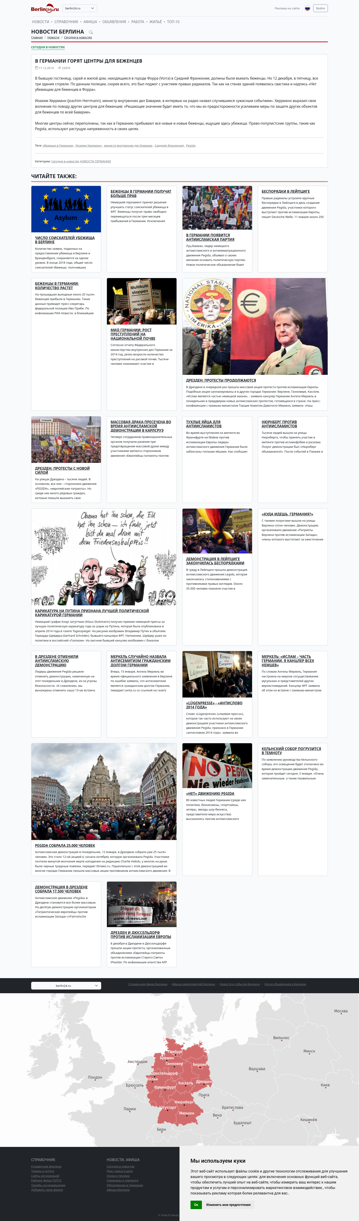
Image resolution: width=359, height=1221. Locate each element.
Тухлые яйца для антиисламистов (204, 424)
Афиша (90, 21)
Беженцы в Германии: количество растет (57, 285)
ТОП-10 (173, 21)
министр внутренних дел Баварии (128, 145)
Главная (37, 37)
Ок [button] (196, 1205)
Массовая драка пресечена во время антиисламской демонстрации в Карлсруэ (141, 426)
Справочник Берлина (46, 1166)
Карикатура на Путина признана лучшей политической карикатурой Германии (92, 613)
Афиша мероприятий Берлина (193, 984)
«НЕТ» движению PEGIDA (210, 793)
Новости (40, 21)
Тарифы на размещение (48, 1185)
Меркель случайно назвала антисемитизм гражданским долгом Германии (141, 661)
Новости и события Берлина (240, 984)
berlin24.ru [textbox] (72, 8)
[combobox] (79, 8)
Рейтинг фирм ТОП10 (46, 1180)
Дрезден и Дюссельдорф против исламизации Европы (141, 934)
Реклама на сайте (287, 8)
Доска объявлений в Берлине (285, 984)
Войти (320, 8)
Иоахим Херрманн (89, 145)
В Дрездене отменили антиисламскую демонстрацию (56, 661)
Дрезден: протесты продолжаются (221, 380)
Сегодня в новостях (78, 37)
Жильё (156, 21)
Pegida (191, 145)
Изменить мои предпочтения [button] (229, 1205)
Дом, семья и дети (120, 1171)
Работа (137, 21)
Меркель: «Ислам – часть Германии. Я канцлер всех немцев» (288, 661)
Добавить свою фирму (47, 1190)
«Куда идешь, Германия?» (287, 514)
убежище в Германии (58, 145)
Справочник (66, 21)
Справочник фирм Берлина (147, 984)
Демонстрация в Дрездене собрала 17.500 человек (61, 889)
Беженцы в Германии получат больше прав (141, 193)
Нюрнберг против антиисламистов (279, 424)
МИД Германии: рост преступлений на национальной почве (133, 334)
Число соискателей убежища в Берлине (65, 240)
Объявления (114, 21)
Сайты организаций (45, 1176)
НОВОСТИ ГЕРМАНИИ (95, 161)
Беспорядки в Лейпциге (286, 191)
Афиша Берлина (118, 1190)
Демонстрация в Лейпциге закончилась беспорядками (215, 561)
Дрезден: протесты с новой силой (62, 470)
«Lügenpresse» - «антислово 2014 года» (214, 705)
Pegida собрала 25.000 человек (65, 845)
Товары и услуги (42, 1171)
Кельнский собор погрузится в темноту (291, 750)
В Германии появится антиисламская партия (210, 237)
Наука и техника (118, 1176)
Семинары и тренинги (122, 1180)
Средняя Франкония (169, 145)
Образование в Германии (125, 1185)
